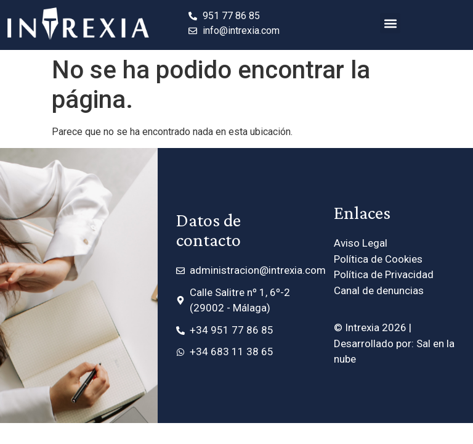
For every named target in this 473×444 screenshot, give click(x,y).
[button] (390, 23)
